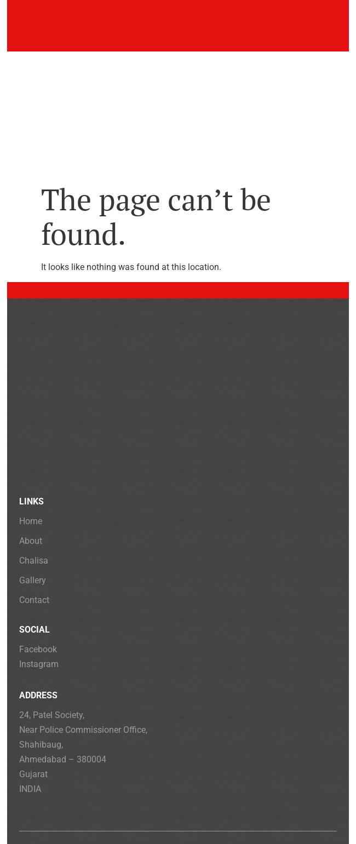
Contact (34, 600)
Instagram (39, 664)
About (30, 541)
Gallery (32, 580)
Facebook (38, 649)
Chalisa (33, 560)
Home (30, 521)
